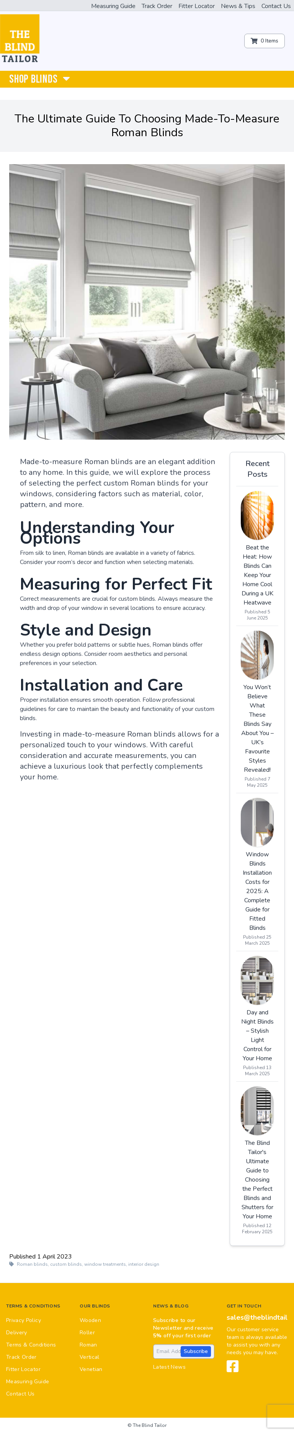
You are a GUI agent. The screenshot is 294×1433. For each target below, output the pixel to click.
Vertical (90, 1357)
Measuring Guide (113, 6)
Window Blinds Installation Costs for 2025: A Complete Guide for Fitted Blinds (257, 891)
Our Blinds (95, 1306)
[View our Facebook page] (233, 1369)
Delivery (16, 1332)
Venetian (91, 1369)
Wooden (90, 1320)
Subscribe (196, 1351)
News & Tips (238, 6)
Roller (87, 1332)
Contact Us (276, 6)
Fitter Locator (196, 6)
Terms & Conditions (33, 1306)
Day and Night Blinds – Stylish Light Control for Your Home (257, 1035)
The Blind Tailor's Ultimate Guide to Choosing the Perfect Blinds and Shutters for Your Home (257, 1180)
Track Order (157, 6)
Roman (88, 1344)
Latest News (169, 1367)
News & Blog (171, 1306)
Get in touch (244, 1306)
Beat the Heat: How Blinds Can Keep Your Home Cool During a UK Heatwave (257, 575)
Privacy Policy (23, 1320)
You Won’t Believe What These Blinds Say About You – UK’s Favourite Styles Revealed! (257, 728)
